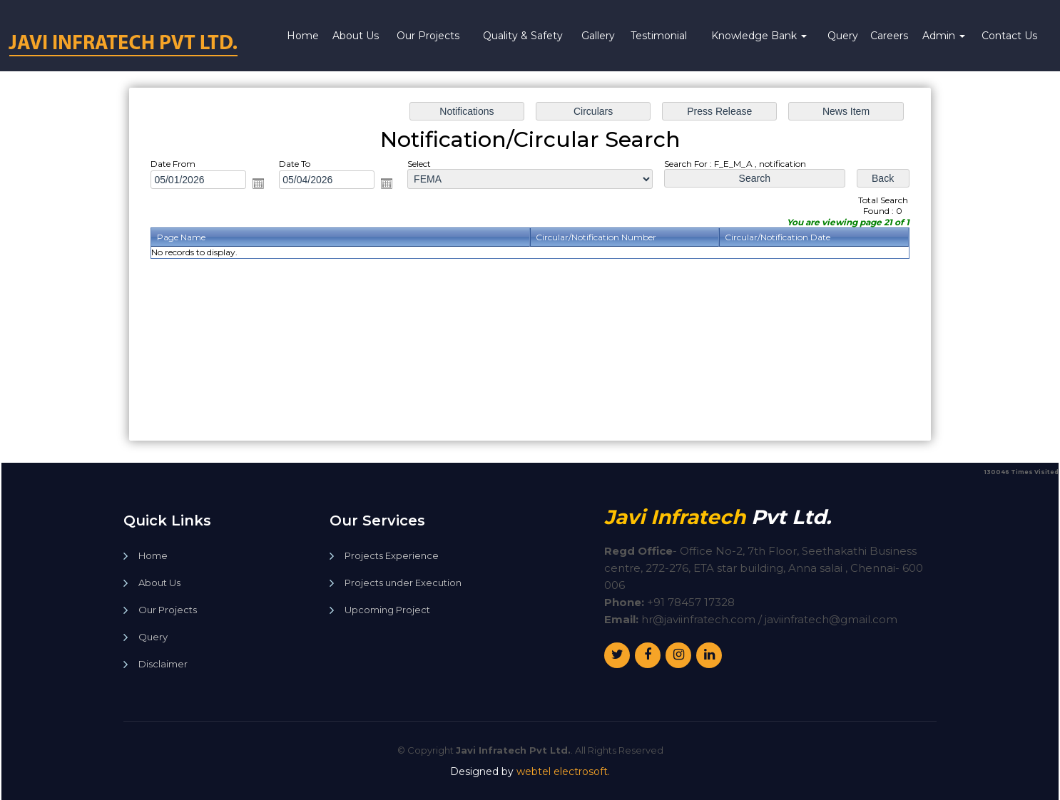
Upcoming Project (387, 610)
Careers (889, 35)
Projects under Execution (403, 583)
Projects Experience (392, 555)
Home (303, 35)
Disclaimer (163, 664)
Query (842, 35)
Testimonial (659, 35)
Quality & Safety (523, 35)
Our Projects (428, 35)
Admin (943, 35)
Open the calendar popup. (274, 187)
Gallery (598, 35)
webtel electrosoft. (563, 771)
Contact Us (1009, 35)
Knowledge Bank (759, 35)
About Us (355, 35)
